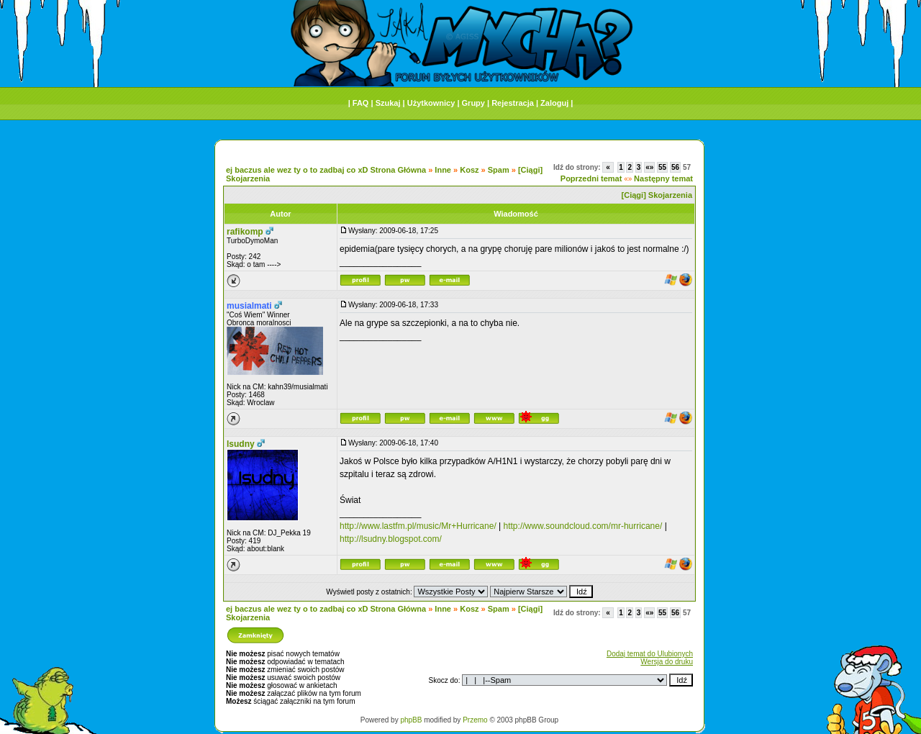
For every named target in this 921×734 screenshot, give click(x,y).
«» (649, 167)
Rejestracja (512, 103)
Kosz (469, 170)
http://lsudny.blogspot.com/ (391, 539)
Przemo (475, 720)
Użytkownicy (431, 103)
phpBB (411, 720)
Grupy (473, 103)
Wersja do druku (666, 662)
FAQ (361, 103)
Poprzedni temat (591, 178)
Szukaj (388, 103)
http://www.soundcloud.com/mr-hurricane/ (583, 526)
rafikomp (245, 232)
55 (662, 167)
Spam (498, 170)
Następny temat (663, 178)
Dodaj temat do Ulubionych (650, 654)
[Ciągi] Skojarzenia (657, 195)
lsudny (241, 444)
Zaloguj (554, 103)
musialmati (249, 306)
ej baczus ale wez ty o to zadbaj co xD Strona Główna (326, 170)
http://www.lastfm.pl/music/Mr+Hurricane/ (418, 526)
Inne (443, 170)
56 (675, 167)
